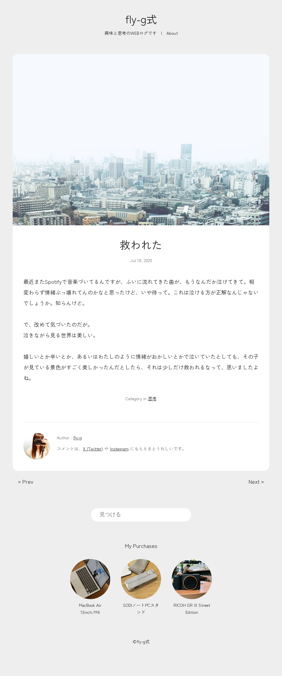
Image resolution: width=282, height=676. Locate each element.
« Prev (25, 481)
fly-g (77, 437)
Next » (256, 481)
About (172, 33)
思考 (152, 398)
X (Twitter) (93, 448)
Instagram (119, 448)
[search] (141, 514)
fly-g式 (141, 18)
